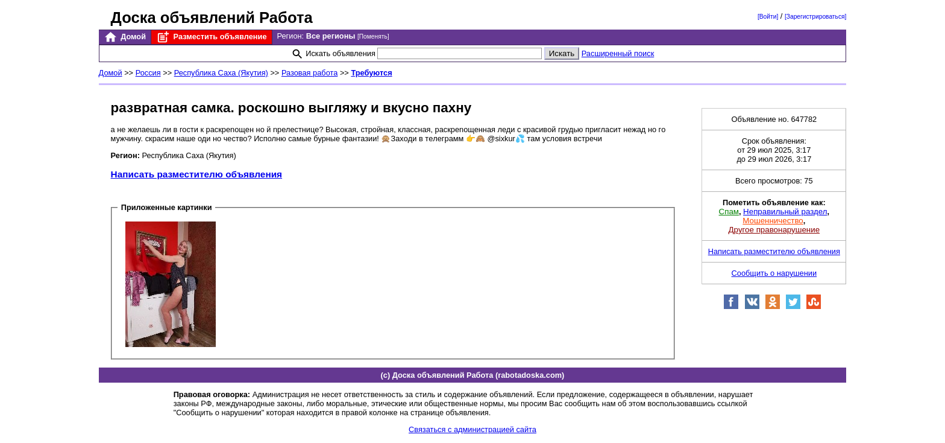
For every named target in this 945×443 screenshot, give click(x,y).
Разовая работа (309, 72)
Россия (148, 72)
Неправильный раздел (785, 211)
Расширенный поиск (618, 53)
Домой (125, 37)
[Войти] (768, 16)
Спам (729, 211)
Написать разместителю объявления (196, 174)
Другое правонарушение (774, 229)
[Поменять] (373, 36)
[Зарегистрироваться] (815, 16)
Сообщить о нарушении (774, 273)
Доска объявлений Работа (212, 17)
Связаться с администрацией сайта (472, 429)
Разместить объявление (211, 37)
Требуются (371, 72)
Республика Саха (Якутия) (221, 72)
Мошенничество (772, 220)
